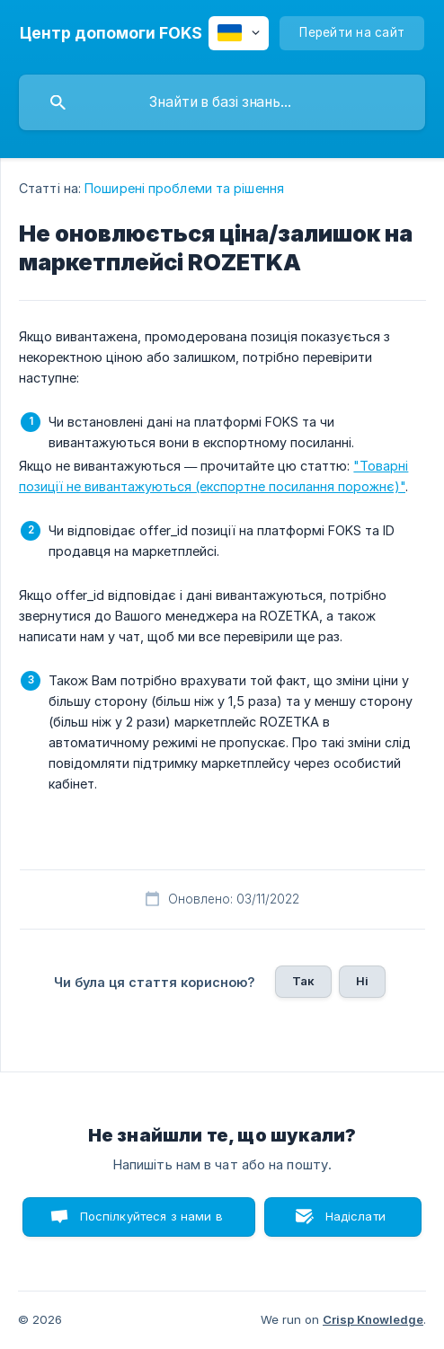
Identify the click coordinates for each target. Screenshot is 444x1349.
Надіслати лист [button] (355, 1223)
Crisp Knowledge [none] (373, 1319)
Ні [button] (362, 981)
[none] (111, 33)
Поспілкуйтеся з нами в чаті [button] (151, 1223)
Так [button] (303, 981)
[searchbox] (222, 102)
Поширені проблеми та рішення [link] (184, 188)
